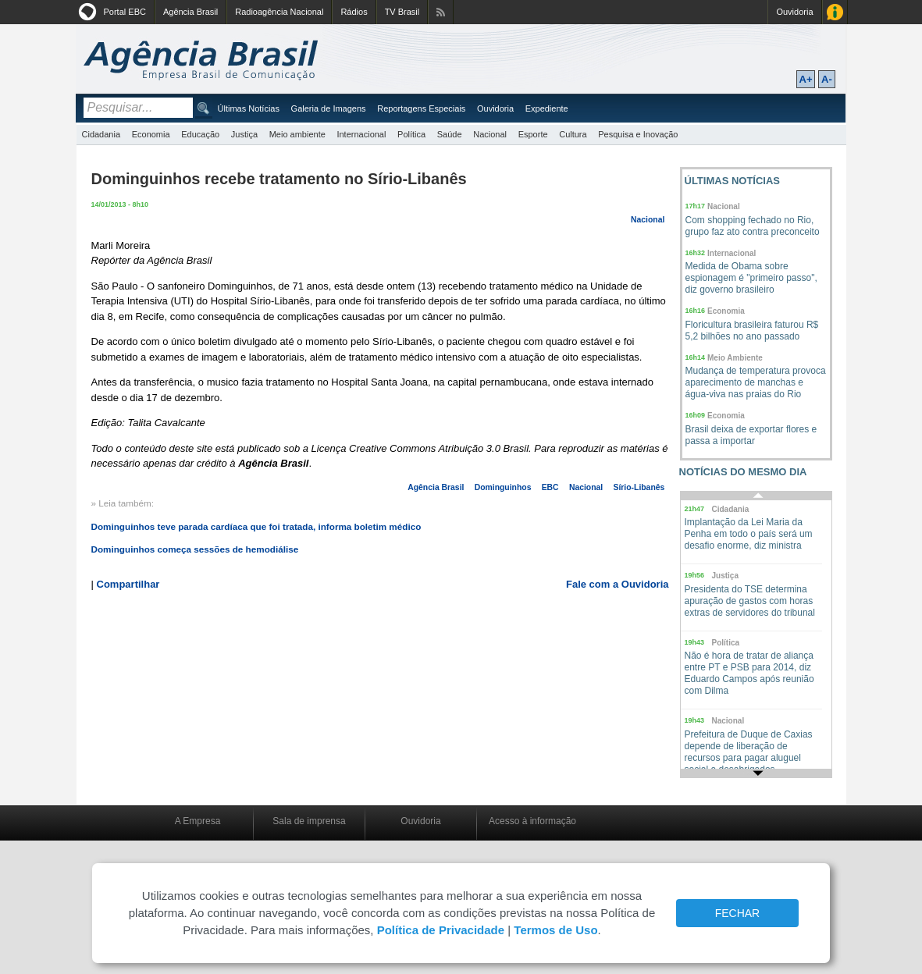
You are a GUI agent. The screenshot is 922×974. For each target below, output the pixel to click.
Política (411, 134)
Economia (151, 134)
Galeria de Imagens (328, 108)
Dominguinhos (503, 487)
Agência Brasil (190, 11)
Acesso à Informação (835, 12)
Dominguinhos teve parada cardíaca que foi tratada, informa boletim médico (256, 526)
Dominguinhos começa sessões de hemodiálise (195, 549)
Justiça (244, 134)
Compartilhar (128, 584)
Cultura (572, 134)
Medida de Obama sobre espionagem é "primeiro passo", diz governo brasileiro (751, 278)
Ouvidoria (794, 11)
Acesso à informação (532, 821)
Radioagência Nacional (279, 11)
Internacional (361, 134)
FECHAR (737, 913)
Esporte (533, 134)
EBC (550, 487)
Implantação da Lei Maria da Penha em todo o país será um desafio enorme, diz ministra (749, 534)
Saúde (449, 134)
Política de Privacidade (440, 930)
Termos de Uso (555, 930)
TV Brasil (402, 11)
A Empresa (198, 821)
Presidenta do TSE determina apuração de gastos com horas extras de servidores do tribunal (750, 601)
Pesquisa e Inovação (638, 134)
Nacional (490, 134)
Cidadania (101, 134)
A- (826, 79)
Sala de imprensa (308, 821)
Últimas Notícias (248, 108)
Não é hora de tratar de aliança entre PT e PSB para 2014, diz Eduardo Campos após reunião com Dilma (749, 673)
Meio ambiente (297, 134)
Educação (200, 134)
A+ (806, 79)
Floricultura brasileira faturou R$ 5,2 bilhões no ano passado (752, 330)
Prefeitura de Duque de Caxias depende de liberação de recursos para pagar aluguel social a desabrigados (749, 752)
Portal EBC (125, 11)
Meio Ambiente (735, 358)
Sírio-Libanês (638, 487)
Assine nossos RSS (441, 12)
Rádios (353, 11)
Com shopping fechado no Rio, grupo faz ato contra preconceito (752, 226)
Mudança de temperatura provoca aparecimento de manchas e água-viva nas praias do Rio (755, 382)
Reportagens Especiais (421, 108)
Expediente (546, 108)
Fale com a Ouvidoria (617, 584)
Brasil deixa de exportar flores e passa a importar (751, 435)
